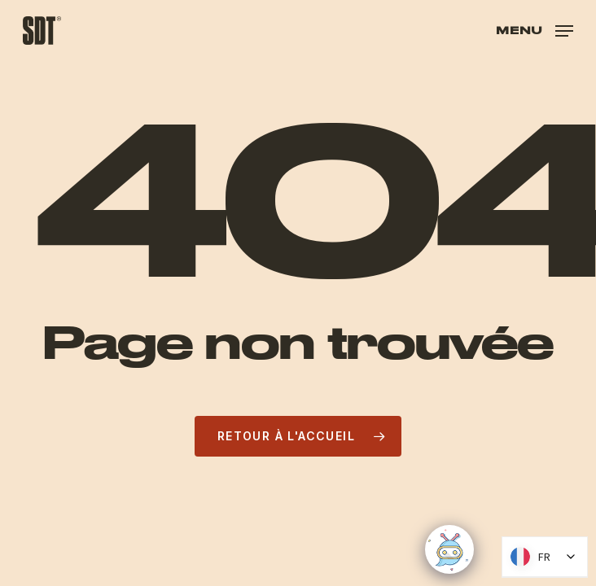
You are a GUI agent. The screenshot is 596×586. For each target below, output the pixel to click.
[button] (534, 29)
